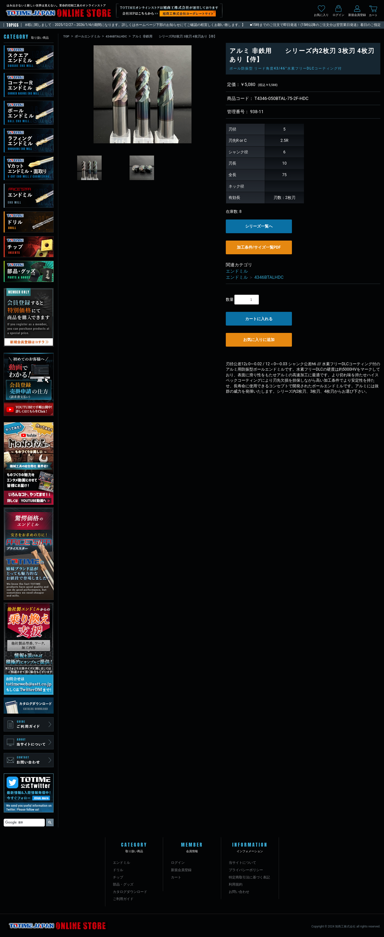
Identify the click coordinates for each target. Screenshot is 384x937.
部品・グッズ (123, 884)
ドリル (118, 870)
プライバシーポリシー (246, 870)
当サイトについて (242, 862)
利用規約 (235, 884)
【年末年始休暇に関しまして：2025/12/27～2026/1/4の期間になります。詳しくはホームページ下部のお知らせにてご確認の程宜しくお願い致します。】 (129, 25)
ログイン (178, 862)
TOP (66, 36)
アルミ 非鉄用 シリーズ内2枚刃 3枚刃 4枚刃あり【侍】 (174, 36)
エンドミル (237, 271)
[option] (142, 94)
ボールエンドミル (87, 36)
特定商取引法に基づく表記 (249, 877)
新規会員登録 (181, 870)
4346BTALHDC (116, 36)
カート (176, 877)
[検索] (23, 822)
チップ (118, 877)
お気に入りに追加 (259, 340)
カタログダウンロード (130, 892)
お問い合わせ (239, 892)
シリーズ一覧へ (259, 226)
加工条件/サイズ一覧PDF (259, 247)
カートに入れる (259, 319)
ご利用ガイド (123, 899)
